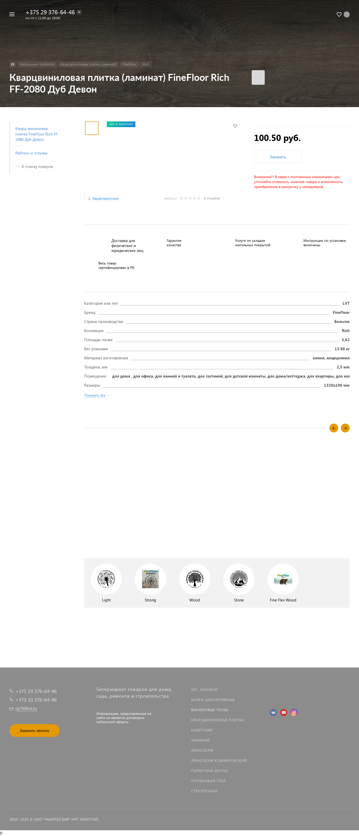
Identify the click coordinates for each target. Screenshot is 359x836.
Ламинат (200, 740)
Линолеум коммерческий (219, 760)
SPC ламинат (204, 689)
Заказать (278, 156)
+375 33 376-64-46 (36, 699)
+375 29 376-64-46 (50, 12)
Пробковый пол (208, 780)
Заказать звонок (34, 730)
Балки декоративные (213, 699)
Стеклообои (204, 790)
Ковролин (202, 730)
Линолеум (202, 750)
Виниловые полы (209, 709)
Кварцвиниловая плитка (217, 719)
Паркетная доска (209, 770)
